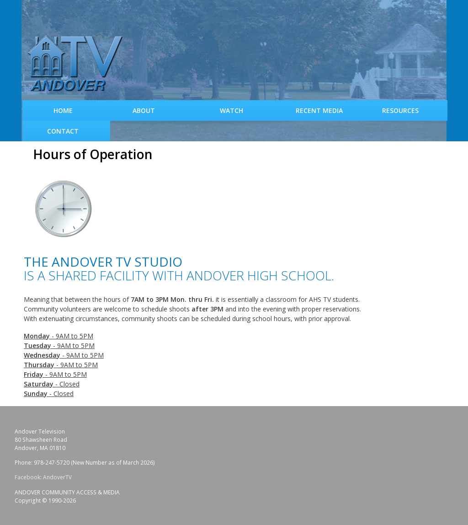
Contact (63, 131)
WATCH (231, 110)
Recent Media (319, 110)
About (144, 110)
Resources (400, 110)
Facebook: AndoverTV (43, 477)
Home (63, 110)
